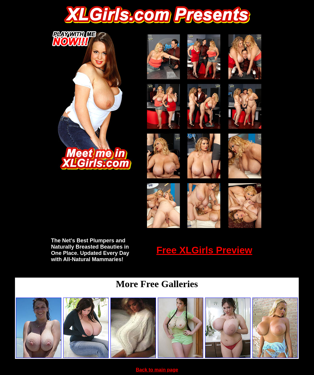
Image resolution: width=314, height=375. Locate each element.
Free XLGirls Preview (204, 250)
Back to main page (157, 369)
